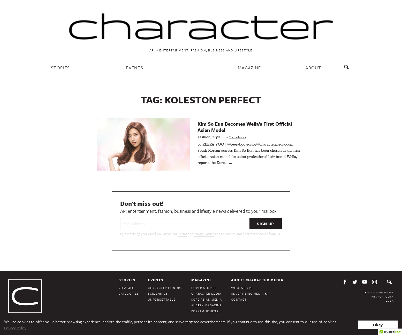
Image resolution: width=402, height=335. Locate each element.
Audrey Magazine (206, 305)
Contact (239, 299)
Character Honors (165, 288)
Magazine (249, 67)
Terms (182, 233)
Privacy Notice (204, 233)
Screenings (158, 293)
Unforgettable (161, 299)
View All (126, 288)
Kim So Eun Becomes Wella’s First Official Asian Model (245, 126)
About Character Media (257, 280)
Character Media (206, 293)
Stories (60, 67)
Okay (378, 325)
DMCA (390, 300)
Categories (129, 293)
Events (134, 67)
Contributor (237, 137)
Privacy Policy (382, 296)
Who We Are (242, 288)
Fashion (204, 137)
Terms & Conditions (378, 292)
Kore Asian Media (206, 299)
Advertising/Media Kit (250, 293)
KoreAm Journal (206, 311)
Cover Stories (204, 288)
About (313, 67)
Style (217, 137)
